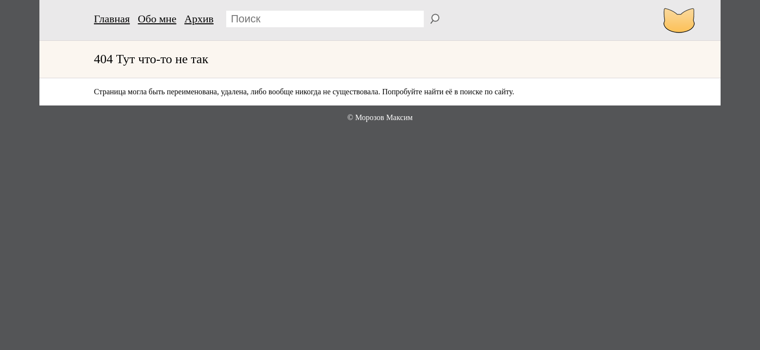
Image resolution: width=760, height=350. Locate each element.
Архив (199, 19)
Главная (112, 19)
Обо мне (157, 19)
